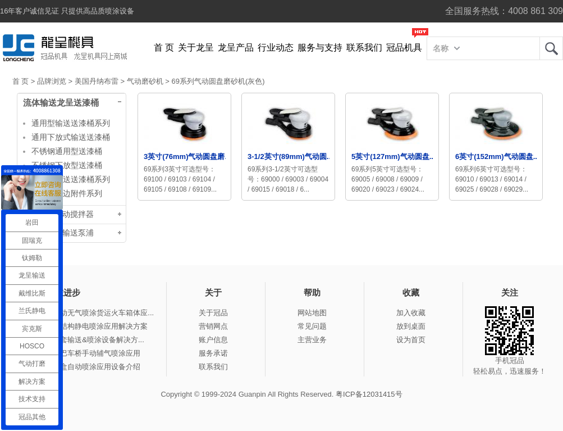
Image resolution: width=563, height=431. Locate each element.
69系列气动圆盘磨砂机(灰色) (217, 81)
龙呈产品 (236, 47)
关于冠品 (213, 312)
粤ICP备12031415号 (369, 394)
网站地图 (312, 312)
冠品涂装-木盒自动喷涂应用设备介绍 (80, 366)
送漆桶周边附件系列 (66, 193)
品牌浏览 (51, 81)
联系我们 (364, 47)
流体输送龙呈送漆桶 (61, 102)
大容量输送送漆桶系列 (70, 179)
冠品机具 (404, 47)
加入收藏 (410, 312)
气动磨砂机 (145, 81)
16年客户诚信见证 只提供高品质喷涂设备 (67, 11)
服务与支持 (319, 47)
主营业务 (312, 339)
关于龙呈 (196, 47)
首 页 (164, 47)
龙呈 (551, 48)
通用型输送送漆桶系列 (70, 123)
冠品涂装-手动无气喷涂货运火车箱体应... (87, 312)
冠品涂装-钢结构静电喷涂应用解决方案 (84, 326)
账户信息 (213, 339)
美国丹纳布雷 (96, 81)
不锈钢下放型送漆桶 (66, 165)
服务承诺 (213, 353)
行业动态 (276, 47)
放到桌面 (410, 326)
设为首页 (410, 339)
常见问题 (312, 326)
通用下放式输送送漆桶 (70, 137)
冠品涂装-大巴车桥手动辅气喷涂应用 (80, 353)
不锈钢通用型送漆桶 (66, 151)
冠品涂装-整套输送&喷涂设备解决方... (82, 339)
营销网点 (213, 326)
